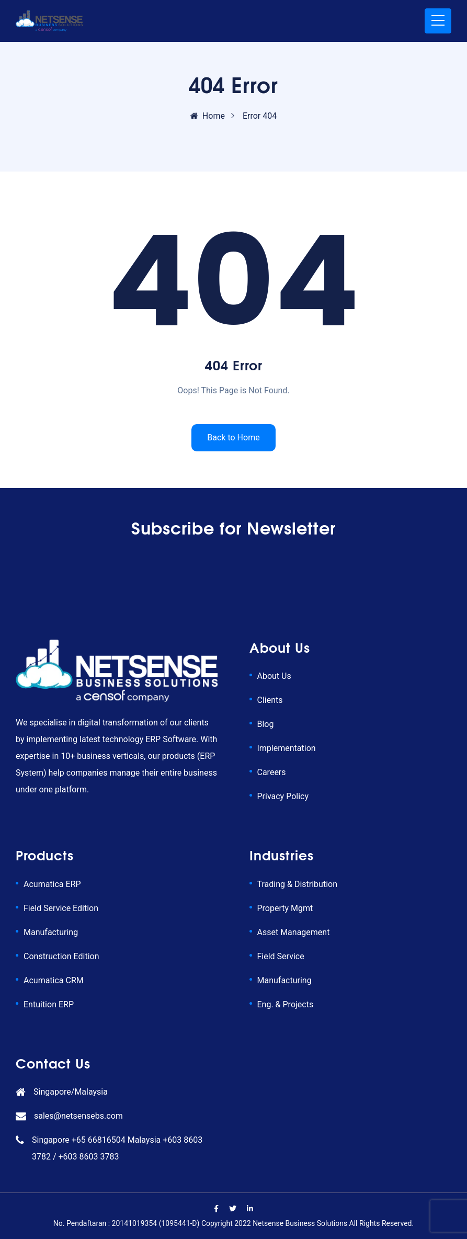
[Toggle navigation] (438, 20)
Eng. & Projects (285, 1004)
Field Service (280, 956)
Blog (265, 724)
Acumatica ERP (52, 884)
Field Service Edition (61, 908)
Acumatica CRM (54, 980)
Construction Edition (61, 956)
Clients (270, 700)
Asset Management (293, 932)
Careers (271, 772)
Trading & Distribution (297, 884)
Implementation (286, 748)
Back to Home (233, 437)
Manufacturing (51, 932)
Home (207, 116)
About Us (274, 676)
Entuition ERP (49, 1004)
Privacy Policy (283, 796)
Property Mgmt (285, 908)
